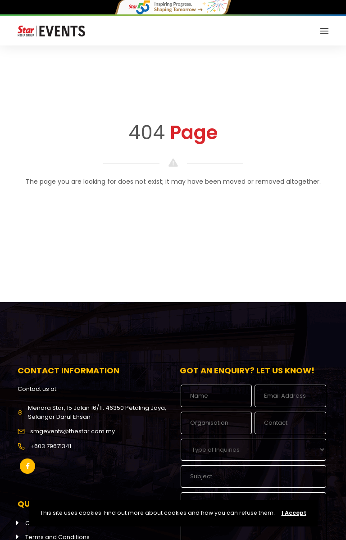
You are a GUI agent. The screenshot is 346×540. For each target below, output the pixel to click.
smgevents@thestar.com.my (72, 431)
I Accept (294, 513)
